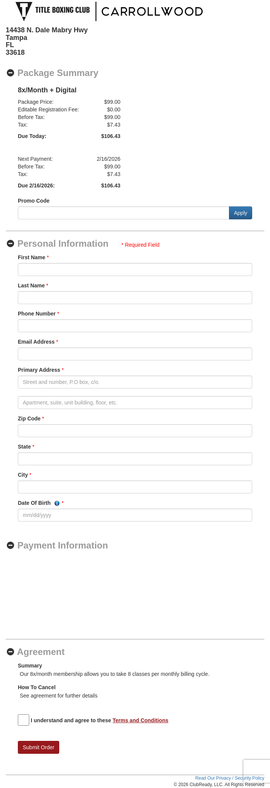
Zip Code (29, 418)
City (23, 475)
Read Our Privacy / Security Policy (229, 778)
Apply (240, 213)
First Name (31, 257)
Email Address (36, 342)
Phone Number (37, 314)
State (24, 447)
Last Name (31, 285)
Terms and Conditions (141, 720)
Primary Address (39, 370)
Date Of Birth (39, 503)
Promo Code (33, 201)
